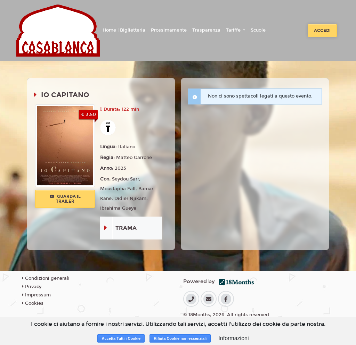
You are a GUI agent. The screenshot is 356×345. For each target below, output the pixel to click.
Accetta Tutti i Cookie (121, 338)
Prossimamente (169, 30)
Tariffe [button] (234, 30)
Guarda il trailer (65, 199)
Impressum (36, 295)
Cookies (32, 303)
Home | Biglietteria (124, 30)
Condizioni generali (46, 278)
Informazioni (233, 338)
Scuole (258, 30)
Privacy (31, 286)
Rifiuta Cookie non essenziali (180, 338)
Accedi (322, 30)
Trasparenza (206, 30)
